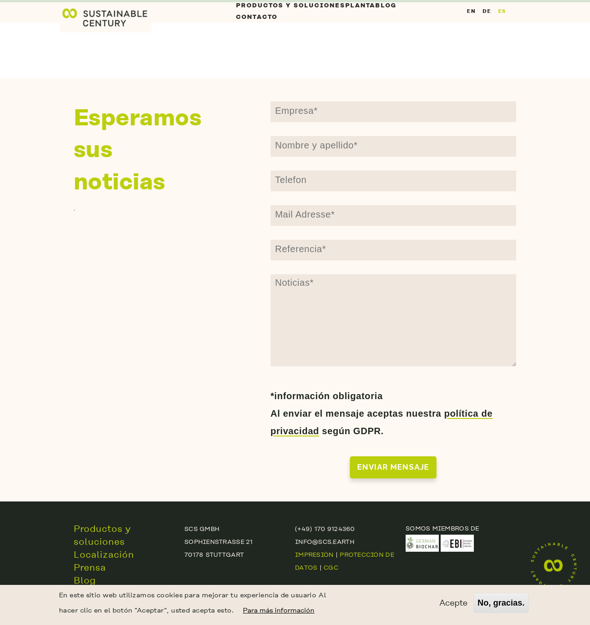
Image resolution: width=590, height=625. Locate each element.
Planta (349, 19)
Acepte (453, 604)
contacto (257, 58)
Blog (377, 19)
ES (502, 38)
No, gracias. (501, 604)
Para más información (278, 611)
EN (471, 38)
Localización (104, 554)
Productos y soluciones (284, 19)
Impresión (314, 554)
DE (487, 38)
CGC (331, 567)
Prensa (90, 567)
